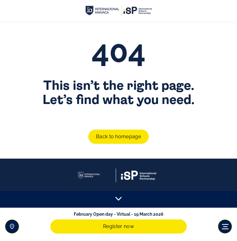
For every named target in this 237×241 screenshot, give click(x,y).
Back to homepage (118, 136)
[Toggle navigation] (225, 226)
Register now (118, 226)
